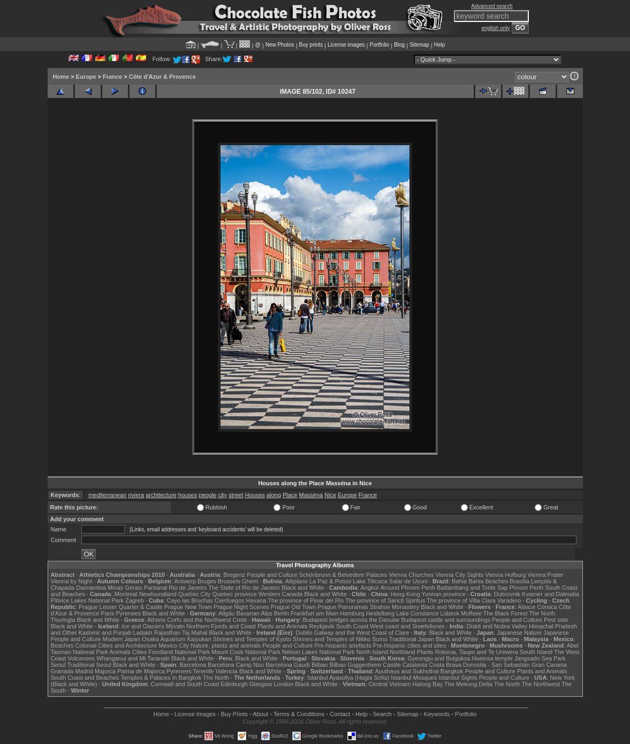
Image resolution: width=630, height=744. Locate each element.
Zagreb (134, 600)
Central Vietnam (390, 684)
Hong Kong (405, 594)
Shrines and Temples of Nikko (331, 639)
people (207, 495)
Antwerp (184, 581)
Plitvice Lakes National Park (87, 600)
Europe (86, 76)
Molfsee (471, 613)
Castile (392, 665)
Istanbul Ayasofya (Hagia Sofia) (348, 677)
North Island (372, 652)
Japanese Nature (519, 632)
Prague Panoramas (342, 607)
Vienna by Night (71, 581)
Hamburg (352, 613)
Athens (156, 620)
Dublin (303, 632)
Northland (402, 652)
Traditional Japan (411, 639)
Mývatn (175, 626)
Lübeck (449, 613)
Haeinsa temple (492, 658)
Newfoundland (158, 594)
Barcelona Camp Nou (236, 665)
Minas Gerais (125, 587)
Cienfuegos (230, 600)
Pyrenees (128, 613)
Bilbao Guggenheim (356, 665)
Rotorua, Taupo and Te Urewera (476, 652)
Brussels (229, 581)
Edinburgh (234, 684)
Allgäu (226, 613)
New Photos (279, 45)
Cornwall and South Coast (185, 684)
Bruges (207, 581)
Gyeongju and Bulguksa (438, 658)
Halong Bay (427, 684)
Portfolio (379, 45)
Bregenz (234, 575)
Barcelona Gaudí (287, 665)
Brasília (519, 581)
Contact (340, 714)
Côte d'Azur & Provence (162, 76)
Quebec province (234, 594)
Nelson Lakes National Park (318, 652)
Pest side (556, 620)
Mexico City (173, 645)
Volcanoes (81, 658)
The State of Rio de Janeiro (244, 587)
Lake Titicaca (370, 581)
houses (187, 495)
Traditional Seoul (89, 665)
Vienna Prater (545, 575)
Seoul (58, 665)
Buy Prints (234, 714)
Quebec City (194, 594)
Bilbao (320, 665)
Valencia (227, 671)
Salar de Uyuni (408, 581)
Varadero (509, 600)
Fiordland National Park (179, 652)
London (283, 684)
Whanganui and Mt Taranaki (133, 658)
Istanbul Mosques (414, 677)
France (112, 76)
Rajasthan (167, 632)
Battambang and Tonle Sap (472, 587)
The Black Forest (505, 613)
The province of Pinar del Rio (306, 600)
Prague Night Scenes (241, 607)
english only (496, 28)
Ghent (250, 581)
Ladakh (143, 632)
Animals (120, 652)
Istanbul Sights (458, 677)
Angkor (369, 587)
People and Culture (272, 575)
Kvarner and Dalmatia (550, 594)
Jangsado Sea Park (540, 658)
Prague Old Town (293, 607)
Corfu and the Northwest (199, 620)
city (222, 495)
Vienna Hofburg (505, 575)
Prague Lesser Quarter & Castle (121, 607)
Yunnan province (444, 594)
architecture (161, 495)
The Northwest (541, 684)
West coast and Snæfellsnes (407, 626)
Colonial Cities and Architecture (116, 645)
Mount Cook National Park (245, 652)
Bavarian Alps (254, 613)
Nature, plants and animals (226, 645)
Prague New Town (188, 607)
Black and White (303, 587)
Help (439, 45)
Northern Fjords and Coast (221, 626)
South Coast (352, 626)
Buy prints (311, 45)
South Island (536, 652)
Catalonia (415, 665)
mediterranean (107, 495)
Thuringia (63, 620)
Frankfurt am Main (314, 613)
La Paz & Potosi (330, 581)
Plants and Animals (282, 626)
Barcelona (192, 665)
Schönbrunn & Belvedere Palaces (343, 575)
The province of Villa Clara (461, 600)
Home (61, 76)
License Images (195, 714)
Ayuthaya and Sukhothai (407, 671)
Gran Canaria (549, 665)
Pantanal (155, 587)
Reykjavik (322, 626)
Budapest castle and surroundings (445, 620)
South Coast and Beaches (85, 677)
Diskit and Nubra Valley (497, 626)
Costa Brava (445, 665)
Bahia (459, 581)
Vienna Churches (411, 575)
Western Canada (280, 594)
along (274, 495)
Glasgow (260, 684)
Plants (425, 652)
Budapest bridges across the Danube (350, 620)
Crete (240, 620)
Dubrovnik (507, 594)
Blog (399, 45)
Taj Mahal (194, 632)
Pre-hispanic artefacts (342, 645)
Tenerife (203, 671)
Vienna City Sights (459, 575)
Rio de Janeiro (188, 587)
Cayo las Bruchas (190, 600)
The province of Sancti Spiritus (385, 600)
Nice (330, 495)
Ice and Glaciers (143, 626)
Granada (62, 671)
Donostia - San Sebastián (496, 665)
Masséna (311, 495)
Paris (107, 613)
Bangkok (452, 671)
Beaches (62, 645)
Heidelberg (380, 613)
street (236, 495)
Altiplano (296, 581)
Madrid (84, 671)
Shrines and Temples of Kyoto (252, 639)
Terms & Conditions (299, 714)
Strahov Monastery (394, 607)
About (260, 714)
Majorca (105, 671)
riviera (136, 495)
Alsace (526, 607)
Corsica (547, 607)
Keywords (437, 714)
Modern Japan (121, 639)
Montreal (126, 594)
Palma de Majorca (141, 671)
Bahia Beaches (488, 581)
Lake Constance (417, 613)
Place (290, 495)
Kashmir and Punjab (104, 632)
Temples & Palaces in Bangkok (160, 677)
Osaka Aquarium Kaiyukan (176, 639)
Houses (255, 495)
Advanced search (491, 6)
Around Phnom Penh (408, 587)
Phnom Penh (527, 587)
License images (346, 45)
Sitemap (419, 45)
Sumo (380, 639)
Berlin (281, 613)
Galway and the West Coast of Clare (361, 632)
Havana (256, 600)
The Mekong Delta (468, 684)
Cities (139, 652)
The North (542, 613)
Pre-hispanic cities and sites (409, 645)
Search (382, 714)
